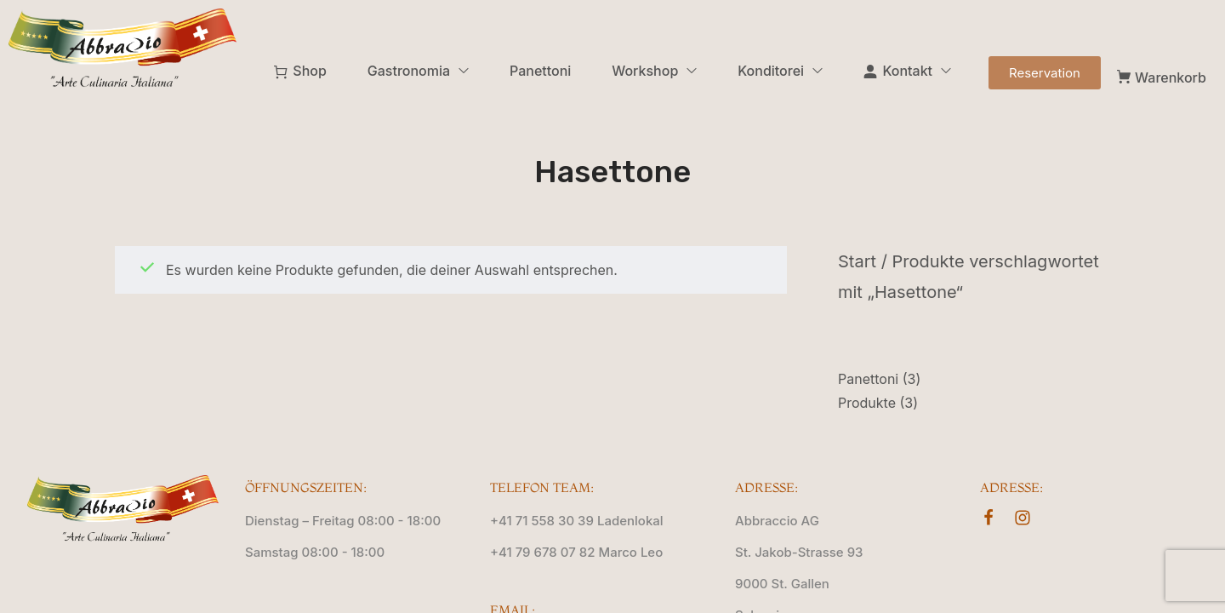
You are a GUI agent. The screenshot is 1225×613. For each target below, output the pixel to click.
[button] (1045, 72)
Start (857, 261)
